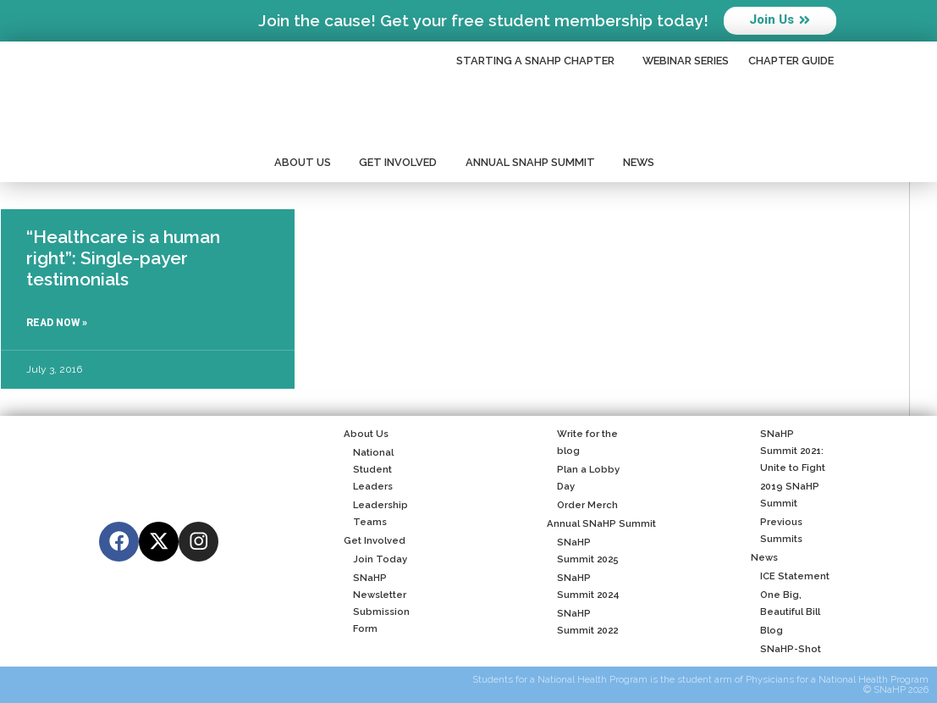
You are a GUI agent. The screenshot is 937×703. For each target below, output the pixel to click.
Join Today (375, 559)
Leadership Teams (376, 513)
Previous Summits (776, 530)
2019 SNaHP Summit (785, 494)
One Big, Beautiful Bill (785, 603)
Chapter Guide (791, 60)
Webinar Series (685, 60)
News (643, 162)
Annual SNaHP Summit (535, 162)
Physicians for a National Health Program (837, 679)
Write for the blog (582, 442)
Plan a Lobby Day (583, 477)
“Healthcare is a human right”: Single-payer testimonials (123, 258)
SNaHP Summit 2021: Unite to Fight (788, 450)
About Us (306, 162)
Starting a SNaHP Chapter (539, 61)
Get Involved (402, 162)
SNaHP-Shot (786, 648)
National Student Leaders (369, 469)
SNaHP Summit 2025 (582, 550)
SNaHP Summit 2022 (582, 621)
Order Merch (582, 504)
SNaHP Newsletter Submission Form (377, 603)
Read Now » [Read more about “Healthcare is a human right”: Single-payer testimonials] (56, 323)
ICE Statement (790, 576)
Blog (767, 630)
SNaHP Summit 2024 (583, 586)
